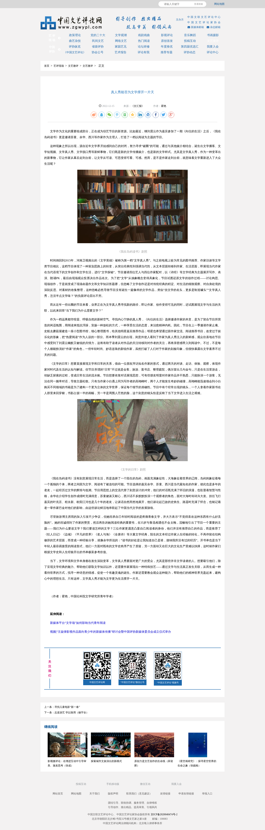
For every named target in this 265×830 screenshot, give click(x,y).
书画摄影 (213, 35)
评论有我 (143, 52)
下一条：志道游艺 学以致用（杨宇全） (66, 712)
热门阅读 (144, 40)
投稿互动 (190, 40)
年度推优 (167, 46)
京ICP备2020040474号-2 (164, 814)
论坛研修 (144, 46)
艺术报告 (120, 52)
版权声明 (113, 793)
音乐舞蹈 (190, 35)
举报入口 (207, 793)
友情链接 (165, 793)
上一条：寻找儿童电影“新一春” (62, 707)
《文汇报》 (137, 106)
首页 (46, 65)
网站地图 (219, 4)
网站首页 (58, 793)
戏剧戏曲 (144, 35)
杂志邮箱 (213, 27)
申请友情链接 (186, 793)
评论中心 (212, 52)
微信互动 (145, 784)
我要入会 (213, 46)
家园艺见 (121, 46)
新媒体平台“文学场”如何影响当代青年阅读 (78, 622)
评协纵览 (75, 46)
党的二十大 (98, 35)
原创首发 (167, 40)
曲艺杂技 (75, 40)
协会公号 (97, 52)
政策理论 (75, 35)
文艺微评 (213, 40)
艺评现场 (59, 65)
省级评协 (98, 46)
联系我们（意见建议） (139, 793)
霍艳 (163, 106)
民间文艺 (98, 40)
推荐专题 (166, 52)
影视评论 (167, 35)
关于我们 (94, 793)
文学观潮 (121, 35)
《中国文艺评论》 (75, 52)
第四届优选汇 (190, 46)
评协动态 (189, 52)
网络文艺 (121, 40)
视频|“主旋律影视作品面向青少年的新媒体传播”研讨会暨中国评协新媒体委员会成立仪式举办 (110, 631)
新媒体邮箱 (195, 27)
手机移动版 (113, 784)
